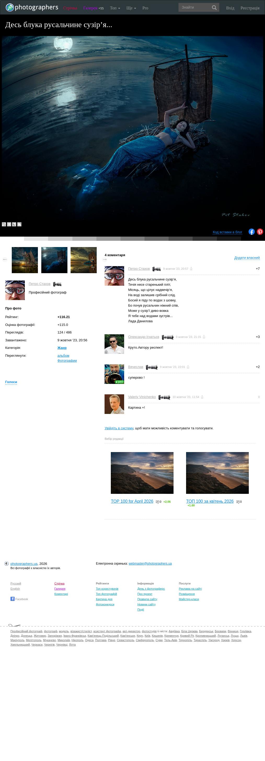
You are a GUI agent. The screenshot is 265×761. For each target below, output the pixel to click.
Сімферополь (145, 640)
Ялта (72, 644)
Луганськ (223, 635)
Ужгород (214, 640)
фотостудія (149, 631)
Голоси (11, 382)
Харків (225, 640)
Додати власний (247, 258)
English (15, 588)
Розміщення (187, 593)
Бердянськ (206, 631)
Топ (115, 8)
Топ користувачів (107, 588)
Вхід (230, 8)
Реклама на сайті (190, 588)
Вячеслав (135, 367)
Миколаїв (63, 640)
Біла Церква (189, 631)
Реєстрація (250, 8)
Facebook (19, 599)
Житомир (40, 635)
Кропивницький (205, 635)
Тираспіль (200, 640)
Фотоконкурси (105, 604)
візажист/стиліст (80, 631)
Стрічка (70, 8)
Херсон (236, 640)
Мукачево (49, 640)
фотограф (50, 631)
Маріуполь (17, 640)
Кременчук (171, 635)
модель (64, 631)
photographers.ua (23, 564)
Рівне (111, 640)
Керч (140, 635)
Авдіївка (174, 631)
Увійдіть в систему (119, 428)
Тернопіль (185, 640)
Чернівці (61, 644)
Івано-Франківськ (75, 635)
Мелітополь (34, 640)
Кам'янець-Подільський (103, 635)
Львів (243, 635)
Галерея (93, 8)
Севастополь (125, 640)
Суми (159, 640)
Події (140, 609)
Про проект (144, 593)
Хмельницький (20, 644)
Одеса (89, 640)
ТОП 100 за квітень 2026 (210, 501)
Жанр (62, 348)
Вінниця (233, 631)
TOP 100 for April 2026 (132, 501)
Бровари (220, 631)
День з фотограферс (151, 588)
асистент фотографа (107, 631)
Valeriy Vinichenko (142, 397)
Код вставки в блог (227, 232)
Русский (15, 583)
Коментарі (61, 593)
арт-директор (131, 631)
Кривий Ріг (187, 635)
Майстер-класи (189, 599)
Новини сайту (146, 604)
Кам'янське (127, 635)
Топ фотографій (106, 593)
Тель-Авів (170, 640)
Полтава (100, 640)
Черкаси (36, 644)
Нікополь (77, 640)
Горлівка (245, 631)
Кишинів (157, 635)
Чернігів (49, 644)
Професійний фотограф (26, 631)
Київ (147, 635)
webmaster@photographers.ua (150, 563)
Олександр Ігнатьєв (143, 337)
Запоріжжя (55, 635)
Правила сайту (147, 599)
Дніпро (14, 635)
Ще (131, 8)
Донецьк (26, 635)
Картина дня (104, 599)
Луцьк (235, 635)
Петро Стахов (39, 284)
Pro (145, 8)
